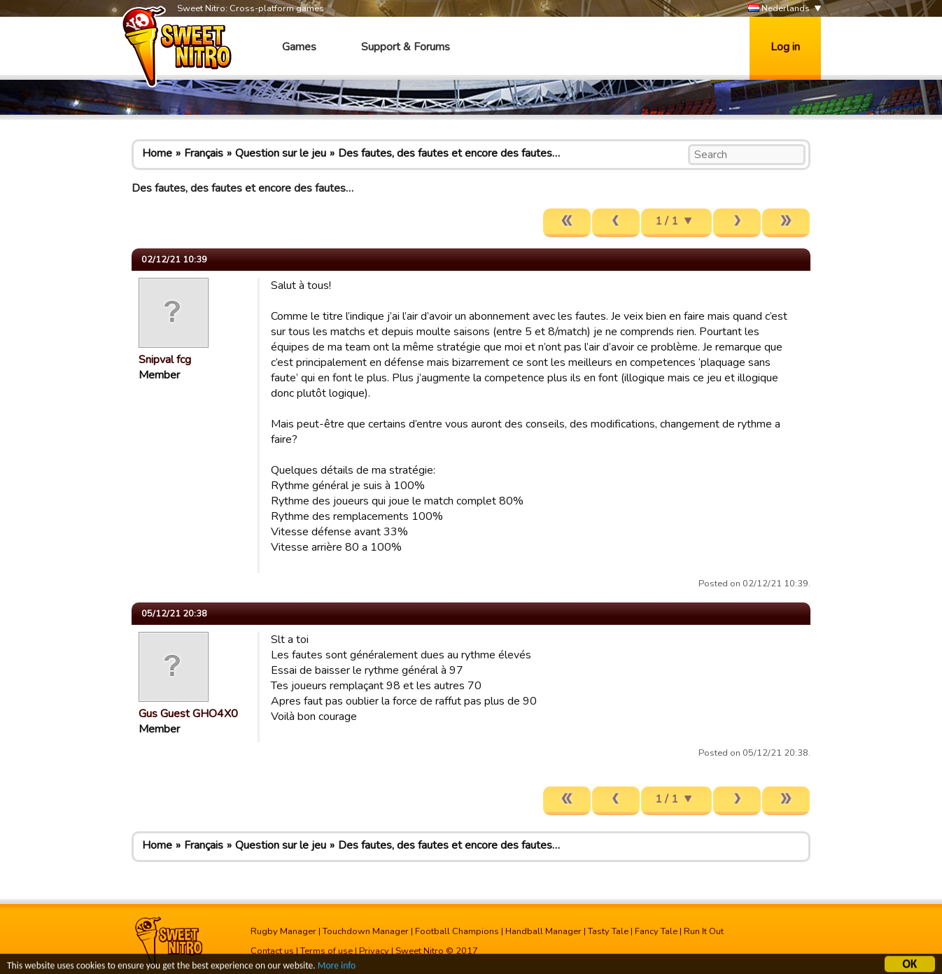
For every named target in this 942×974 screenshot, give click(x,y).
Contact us (272, 951)
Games (299, 47)
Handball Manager (543, 931)
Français (203, 153)
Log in (785, 47)
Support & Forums (405, 47)
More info (337, 967)
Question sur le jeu (280, 153)
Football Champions (457, 931)
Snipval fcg (165, 359)
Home (157, 153)
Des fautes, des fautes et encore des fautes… (449, 153)
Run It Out (704, 931)
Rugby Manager (283, 931)
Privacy (374, 951)
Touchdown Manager (366, 931)
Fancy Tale (656, 931)
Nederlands (779, 8)
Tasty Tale (608, 931)
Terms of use (326, 951)
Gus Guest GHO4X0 (188, 713)
